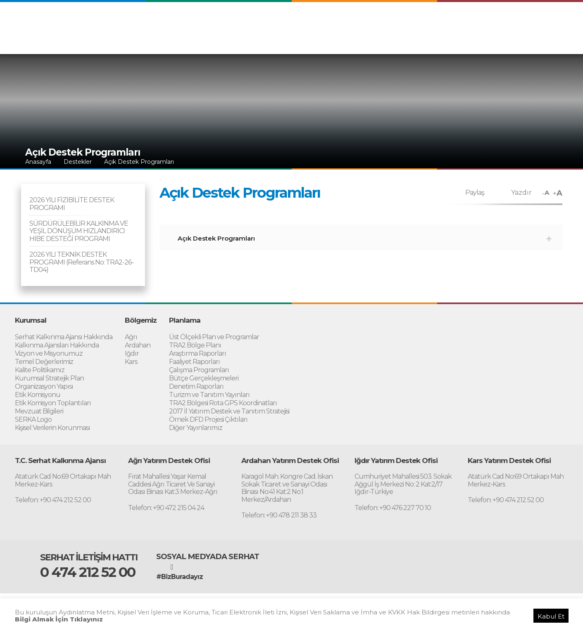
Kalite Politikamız (39, 370)
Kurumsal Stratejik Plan (49, 378)
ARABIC (486, 24)
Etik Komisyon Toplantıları (53, 403)
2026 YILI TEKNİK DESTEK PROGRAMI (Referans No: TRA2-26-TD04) (81, 262)
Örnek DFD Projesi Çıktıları (208, 419)
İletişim (554, 40)
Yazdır (521, 192)
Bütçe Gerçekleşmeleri (203, 378)
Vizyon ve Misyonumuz (49, 353)
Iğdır (132, 353)
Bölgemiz (346, 40)
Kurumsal (313, 40)
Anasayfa (38, 161)
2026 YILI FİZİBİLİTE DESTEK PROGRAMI (71, 203)
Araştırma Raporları (197, 353)
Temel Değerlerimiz (44, 362)
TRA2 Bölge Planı (195, 345)
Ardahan (137, 345)
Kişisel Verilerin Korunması (52, 428)
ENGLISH (454, 24)
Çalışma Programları (199, 370)
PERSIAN (518, 24)
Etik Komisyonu (37, 395)
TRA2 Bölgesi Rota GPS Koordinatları (223, 403)
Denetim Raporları (196, 386)
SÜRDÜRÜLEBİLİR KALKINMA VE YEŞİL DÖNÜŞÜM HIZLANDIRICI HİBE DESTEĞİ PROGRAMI (78, 231)
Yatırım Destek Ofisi (511, 40)
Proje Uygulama (421, 40)
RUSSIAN (551, 24)
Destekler (463, 40)
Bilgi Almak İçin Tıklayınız (59, 619)
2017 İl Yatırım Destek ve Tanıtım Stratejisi (229, 411)
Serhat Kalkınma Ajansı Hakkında (63, 337)
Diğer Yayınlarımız (195, 428)
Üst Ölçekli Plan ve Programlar (214, 337)
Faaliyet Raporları (194, 362)
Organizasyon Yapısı (44, 386)
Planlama (379, 40)
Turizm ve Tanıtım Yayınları (209, 395)
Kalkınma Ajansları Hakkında (57, 345)
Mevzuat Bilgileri (39, 411)
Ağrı (131, 337)
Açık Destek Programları (139, 161)
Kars (131, 362)
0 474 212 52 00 (87, 572)
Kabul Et (551, 616)
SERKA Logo (33, 419)
